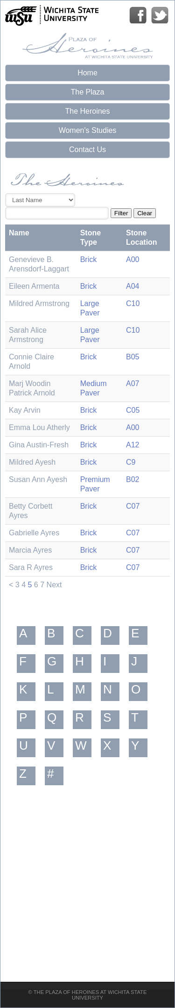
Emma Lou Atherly (39, 427)
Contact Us (87, 149)
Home (87, 73)
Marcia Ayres (30, 550)
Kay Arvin (25, 410)
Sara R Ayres (31, 567)
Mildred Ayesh (32, 462)
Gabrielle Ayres (34, 533)
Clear (144, 213)
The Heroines (87, 111)
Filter (121, 213)
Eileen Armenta (34, 286)
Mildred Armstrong (39, 303)
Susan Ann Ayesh (38, 479)
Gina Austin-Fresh (39, 445)
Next (54, 585)
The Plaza (87, 92)
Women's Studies (88, 130)
